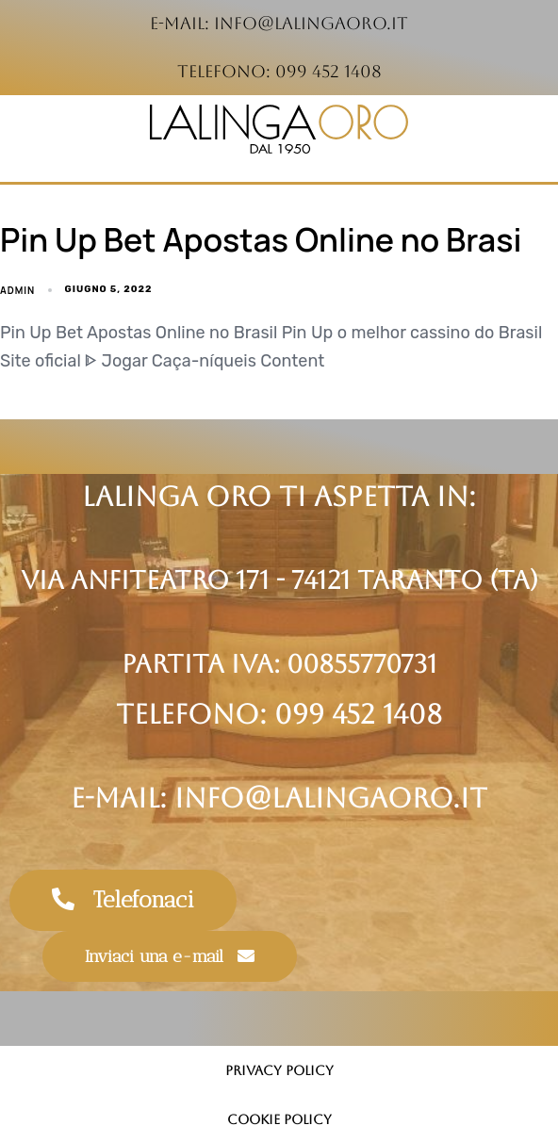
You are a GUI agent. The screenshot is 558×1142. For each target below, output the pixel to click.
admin (17, 290)
